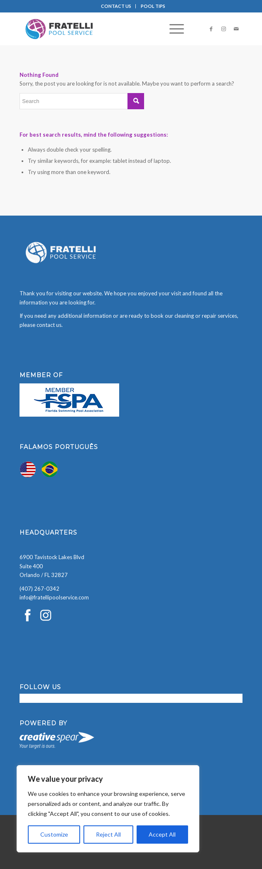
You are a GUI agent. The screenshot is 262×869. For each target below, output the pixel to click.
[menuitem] (116, 6)
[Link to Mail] (236, 28)
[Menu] (172, 28)
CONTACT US (116, 6)
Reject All (108, 834)
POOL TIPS (153, 6)
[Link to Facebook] (211, 28)
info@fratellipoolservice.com (54, 597)
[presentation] (63, 853)
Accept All (162, 834)
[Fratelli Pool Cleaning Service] (109, 28)
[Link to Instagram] (224, 28)
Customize (54, 834)
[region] (108, 808)
